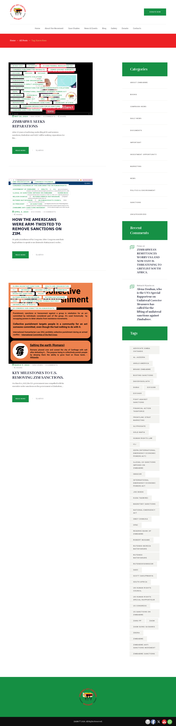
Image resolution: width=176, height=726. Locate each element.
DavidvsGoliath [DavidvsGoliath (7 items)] (141, 381)
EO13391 (28, 84)
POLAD (15, 226)
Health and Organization (24, 207)
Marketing (135, 166)
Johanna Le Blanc (21, 215)
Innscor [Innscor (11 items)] (137, 474)
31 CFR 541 (32, 67)
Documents (136, 131)
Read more (60, 98)
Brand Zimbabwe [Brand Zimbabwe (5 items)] (142, 369)
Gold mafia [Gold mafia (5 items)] (139, 432)
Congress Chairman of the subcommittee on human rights (25, 138)
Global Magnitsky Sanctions (21, 203)
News (132, 178)
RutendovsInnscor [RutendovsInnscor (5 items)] (143, 564)
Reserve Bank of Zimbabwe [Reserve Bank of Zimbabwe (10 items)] (142, 532)
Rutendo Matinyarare (23, 235)
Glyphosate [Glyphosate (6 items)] (139, 426)
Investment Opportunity (143, 155)
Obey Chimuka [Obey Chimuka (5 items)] (140, 519)
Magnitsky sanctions (22, 222)
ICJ (14, 211)
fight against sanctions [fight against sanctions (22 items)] (140, 400)
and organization (21, 130)
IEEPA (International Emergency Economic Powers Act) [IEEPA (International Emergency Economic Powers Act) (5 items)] (144, 453)
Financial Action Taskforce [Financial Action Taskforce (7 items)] (142, 409)
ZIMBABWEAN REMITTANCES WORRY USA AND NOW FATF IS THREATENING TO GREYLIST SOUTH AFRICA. (149, 261)
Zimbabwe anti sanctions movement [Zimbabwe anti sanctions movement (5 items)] (144, 646)
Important (135, 143)
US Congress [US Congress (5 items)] (140, 606)
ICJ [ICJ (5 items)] (134, 444)
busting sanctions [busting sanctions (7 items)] (143, 375)
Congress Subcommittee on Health (25, 76)
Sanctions (135, 202)
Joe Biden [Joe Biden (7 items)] (138, 492)
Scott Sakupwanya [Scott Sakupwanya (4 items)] (143, 576)
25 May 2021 (18, 67)
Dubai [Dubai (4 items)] (136, 387)
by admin (79, 98)
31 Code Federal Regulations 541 (26, 71)
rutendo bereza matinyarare (20, 230)
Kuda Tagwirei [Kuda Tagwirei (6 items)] (140, 498)
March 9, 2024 (61, 199)
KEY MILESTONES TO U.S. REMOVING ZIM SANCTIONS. (77, 209)
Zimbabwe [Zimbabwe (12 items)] (138, 639)
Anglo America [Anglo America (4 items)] (141, 363)
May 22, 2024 (61, 64)
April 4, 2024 (61, 127)
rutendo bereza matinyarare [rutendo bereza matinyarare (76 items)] (142, 547)
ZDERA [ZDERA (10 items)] (136, 633)
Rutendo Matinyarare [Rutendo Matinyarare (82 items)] (140, 556)
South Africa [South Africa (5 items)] (140, 582)
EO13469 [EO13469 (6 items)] (137, 393)
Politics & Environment (142, 190)
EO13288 (16, 84)
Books (133, 95)
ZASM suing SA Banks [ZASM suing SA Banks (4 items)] (144, 627)
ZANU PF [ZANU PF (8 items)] (137, 621)
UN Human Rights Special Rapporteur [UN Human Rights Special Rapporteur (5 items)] (144, 598)
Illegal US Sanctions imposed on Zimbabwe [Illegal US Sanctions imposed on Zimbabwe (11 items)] (144, 465)
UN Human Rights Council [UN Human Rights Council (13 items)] (142, 589)
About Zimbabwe (139, 83)
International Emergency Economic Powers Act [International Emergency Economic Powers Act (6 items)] (144, 483)
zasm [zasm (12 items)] (151, 621)
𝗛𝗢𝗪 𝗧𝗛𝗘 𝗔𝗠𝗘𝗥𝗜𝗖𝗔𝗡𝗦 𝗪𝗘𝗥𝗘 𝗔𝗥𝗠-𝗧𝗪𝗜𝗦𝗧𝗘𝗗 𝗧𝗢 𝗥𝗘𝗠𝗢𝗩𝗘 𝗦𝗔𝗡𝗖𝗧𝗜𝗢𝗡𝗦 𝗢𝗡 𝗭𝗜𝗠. (76, 142)
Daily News (136, 118)
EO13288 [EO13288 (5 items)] (151, 387)
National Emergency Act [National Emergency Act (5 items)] (144, 511)
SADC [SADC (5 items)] (135, 570)
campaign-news (138, 107)
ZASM (76, 721)
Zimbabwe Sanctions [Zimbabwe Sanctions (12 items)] (144, 654)
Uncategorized (138, 214)
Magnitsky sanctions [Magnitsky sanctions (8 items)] (144, 504)
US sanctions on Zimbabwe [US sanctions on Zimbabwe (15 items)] (142, 613)
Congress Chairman (22, 134)
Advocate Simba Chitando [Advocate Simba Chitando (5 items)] (141, 349)
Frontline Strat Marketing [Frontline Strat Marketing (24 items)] (142, 418)
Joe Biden (25, 211)
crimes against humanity (24, 81)
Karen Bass (18, 219)
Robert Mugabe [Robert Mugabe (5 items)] (141, 540)
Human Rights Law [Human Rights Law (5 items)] (142, 438)
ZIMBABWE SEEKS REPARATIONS (68, 71)
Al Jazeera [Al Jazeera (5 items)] (139, 357)
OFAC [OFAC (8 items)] (135, 525)
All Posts (23, 40)
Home (13, 40)
